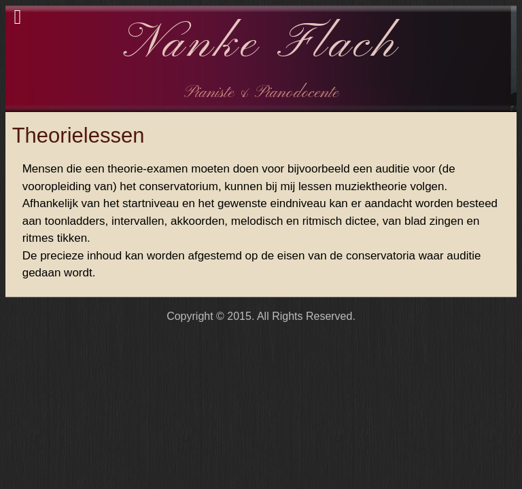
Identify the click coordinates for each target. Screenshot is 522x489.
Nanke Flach (261, 44)
